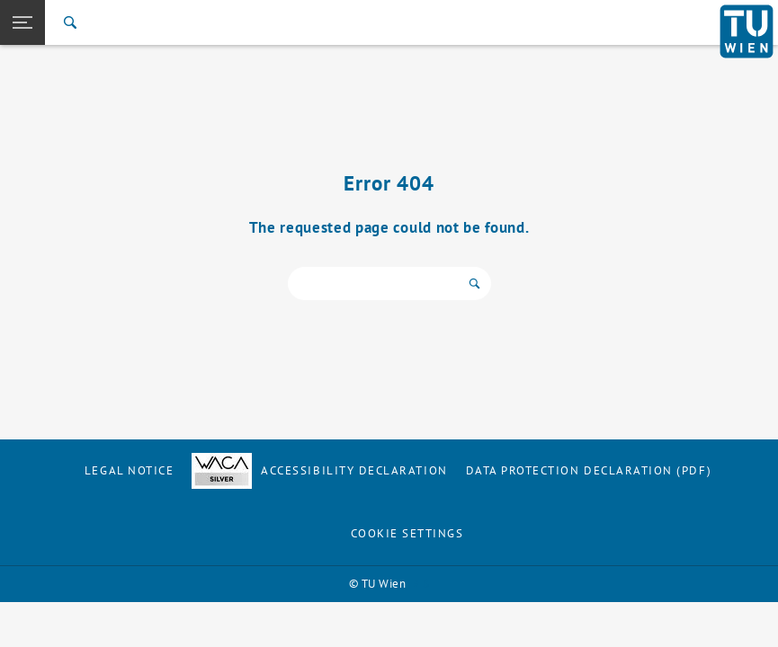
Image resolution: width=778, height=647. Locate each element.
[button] (22, 22)
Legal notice (129, 470)
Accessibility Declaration (319, 470)
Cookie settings (407, 533)
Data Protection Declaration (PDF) (589, 470)
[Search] (70, 22)
